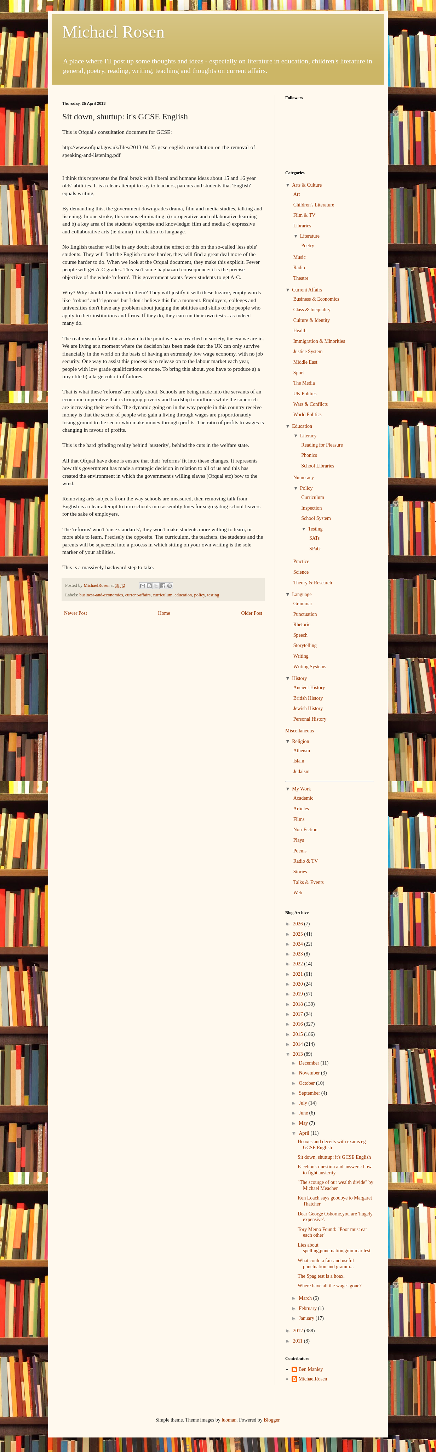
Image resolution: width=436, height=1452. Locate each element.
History (299, 678)
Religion (300, 741)
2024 (298, 944)
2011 (298, 1341)
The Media (304, 383)
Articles (301, 808)
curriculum (162, 594)
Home (164, 613)
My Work (301, 789)
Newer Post (75, 613)
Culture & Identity (311, 320)
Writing (301, 656)
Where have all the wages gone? (330, 1285)
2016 (298, 1024)
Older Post (252, 613)
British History (308, 698)
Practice (301, 561)
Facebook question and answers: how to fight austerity (335, 1169)
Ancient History (309, 687)
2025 (298, 934)
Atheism (301, 750)
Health (299, 330)
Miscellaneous (299, 730)
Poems (299, 850)
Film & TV (304, 215)
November (310, 1073)
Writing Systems (309, 666)
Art (296, 194)
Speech (300, 635)
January (307, 1318)
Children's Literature (313, 205)
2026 (298, 923)
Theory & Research (312, 582)
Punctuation (305, 614)
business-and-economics (101, 594)
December (309, 1063)
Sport (298, 372)
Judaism (301, 771)
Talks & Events (308, 882)
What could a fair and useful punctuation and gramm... (326, 1263)
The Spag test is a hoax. (321, 1276)
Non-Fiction (305, 829)
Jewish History (308, 708)
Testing (315, 529)
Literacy (308, 435)
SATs (314, 538)
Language (301, 594)
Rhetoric (301, 624)
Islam (298, 761)
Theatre (301, 278)
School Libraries (317, 466)
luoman (229, 1420)
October (307, 1083)
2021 (298, 974)
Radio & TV (305, 861)
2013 (298, 1054)
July (303, 1103)
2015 (298, 1034)
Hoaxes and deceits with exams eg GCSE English (332, 1144)
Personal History (310, 719)
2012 (298, 1330)
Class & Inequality (312, 309)
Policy (306, 488)
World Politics (307, 414)
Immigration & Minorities (319, 341)
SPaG (315, 548)
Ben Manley (311, 1369)
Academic (303, 798)
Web (297, 892)
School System (316, 518)
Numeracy (303, 477)
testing (213, 594)
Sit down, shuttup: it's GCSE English (334, 1157)
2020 (298, 984)
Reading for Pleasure (322, 445)
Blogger (271, 1420)
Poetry (307, 245)
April (304, 1133)
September (310, 1093)
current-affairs (138, 594)
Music (299, 257)
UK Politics (305, 393)
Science (301, 572)
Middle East (305, 362)
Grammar (302, 603)
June (304, 1113)
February (308, 1308)
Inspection (311, 508)
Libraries (302, 225)
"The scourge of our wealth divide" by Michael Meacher (335, 1185)
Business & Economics (316, 299)
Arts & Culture (307, 185)
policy (199, 594)
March (306, 1298)
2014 (298, 1044)
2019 (298, 994)
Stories (300, 871)
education (183, 594)
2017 (298, 1014)
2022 (298, 963)
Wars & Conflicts (310, 404)
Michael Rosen (113, 31)
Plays (298, 840)
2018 (298, 1004)
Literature (310, 236)
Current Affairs (307, 290)
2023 (298, 954)
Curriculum (312, 497)
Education (302, 426)
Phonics (309, 455)
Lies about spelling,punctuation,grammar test (334, 1248)
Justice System (308, 351)
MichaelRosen (313, 1379)
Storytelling (305, 645)
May (304, 1123)
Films (299, 819)
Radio (299, 267)
